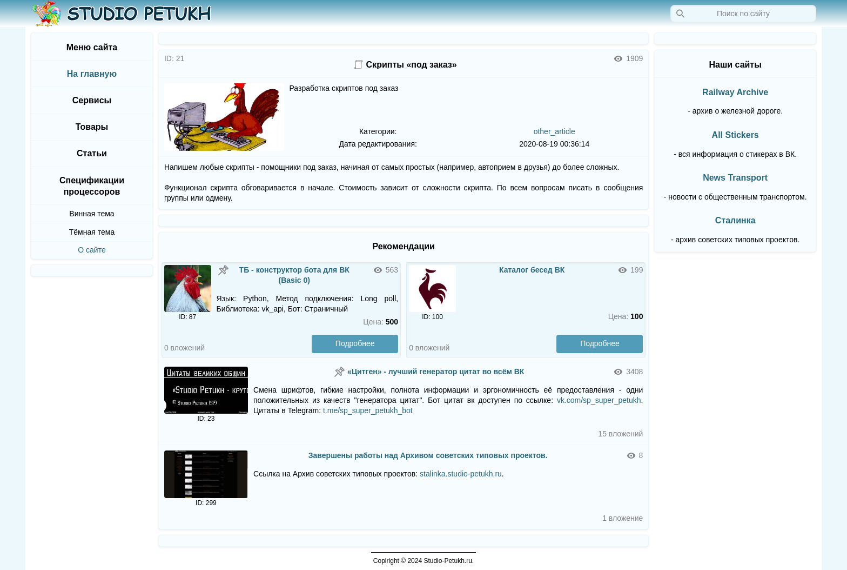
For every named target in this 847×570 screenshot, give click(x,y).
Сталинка (735, 220)
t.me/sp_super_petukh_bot (368, 410)
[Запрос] (743, 13)
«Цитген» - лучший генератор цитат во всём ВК (435, 371)
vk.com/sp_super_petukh (599, 400)
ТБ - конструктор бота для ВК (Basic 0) (294, 275)
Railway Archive (735, 92)
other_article (554, 131)
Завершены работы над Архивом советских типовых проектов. (428, 455)
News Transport (735, 177)
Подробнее (355, 343)
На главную (92, 73)
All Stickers (735, 135)
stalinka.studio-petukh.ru (461, 473)
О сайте (91, 250)
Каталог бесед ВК (531, 270)
